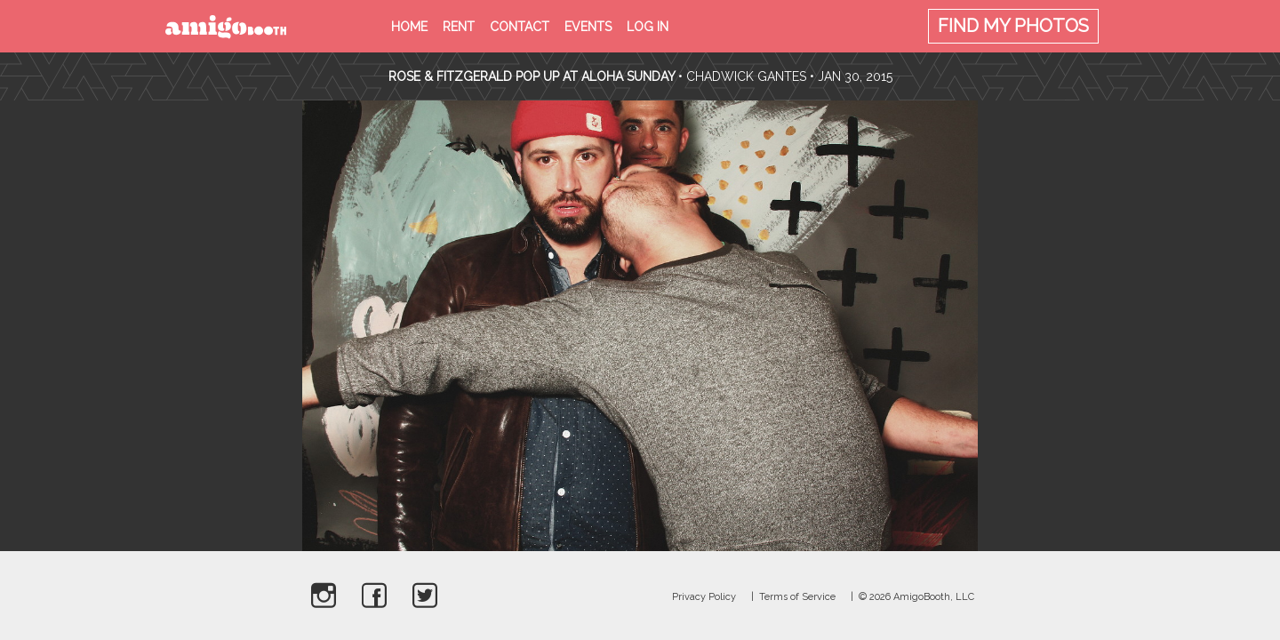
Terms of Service (797, 597)
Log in (647, 27)
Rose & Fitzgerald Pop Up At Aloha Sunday (531, 76)
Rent (459, 27)
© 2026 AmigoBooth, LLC (916, 597)
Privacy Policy (704, 597)
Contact (519, 27)
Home (409, 27)
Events (588, 27)
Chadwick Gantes (746, 76)
